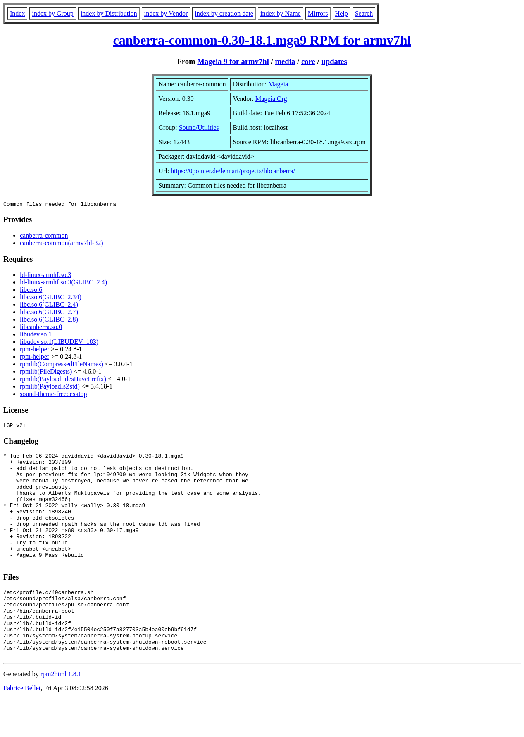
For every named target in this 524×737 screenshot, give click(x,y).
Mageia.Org (271, 98)
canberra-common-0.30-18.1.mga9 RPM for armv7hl (262, 40)
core (308, 61)
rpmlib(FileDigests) (46, 372)
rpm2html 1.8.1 (60, 712)
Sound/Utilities (199, 127)
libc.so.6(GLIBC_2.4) (49, 305)
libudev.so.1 (36, 335)
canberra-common (44, 236)
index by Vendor (166, 13)
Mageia (278, 84)
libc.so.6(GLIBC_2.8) (49, 320)
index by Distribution (109, 13)
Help (341, 13)
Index (17, 13)
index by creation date (224, 13)
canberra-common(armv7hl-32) (61, 244)
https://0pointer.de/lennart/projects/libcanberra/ (233, 170)
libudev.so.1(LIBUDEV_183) (59, 342)
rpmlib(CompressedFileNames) (61, 365)
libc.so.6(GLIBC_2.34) (50, 298)
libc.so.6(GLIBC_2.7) (49, 313)
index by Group (52, 13)
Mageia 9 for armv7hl (233, 61)
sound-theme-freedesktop (53, 394)
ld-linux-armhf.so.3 (45, 275)
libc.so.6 (31, 290)
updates (334, 61)
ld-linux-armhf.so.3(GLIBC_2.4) (63, 283)
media (285, 61)
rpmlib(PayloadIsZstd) (50, 387)
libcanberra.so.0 (41, 328)
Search (364, 13)
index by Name (280, 13)
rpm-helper (34, 350)
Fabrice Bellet (21, 726)
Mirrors (318, 13)
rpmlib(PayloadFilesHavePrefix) (63, 380)
